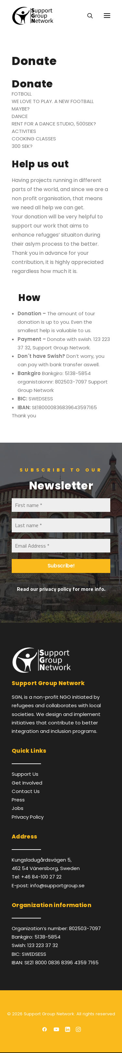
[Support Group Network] (32, 15)
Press (18, 799)
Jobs (17, 808)
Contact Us (26, 791)
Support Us (25, 774)
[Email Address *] (61, 545)
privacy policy (55, 589)
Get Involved (27, 782)
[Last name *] (61, 525)
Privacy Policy (28, 816)
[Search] (87, 16)
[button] (107, 15)
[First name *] (61, 505)
